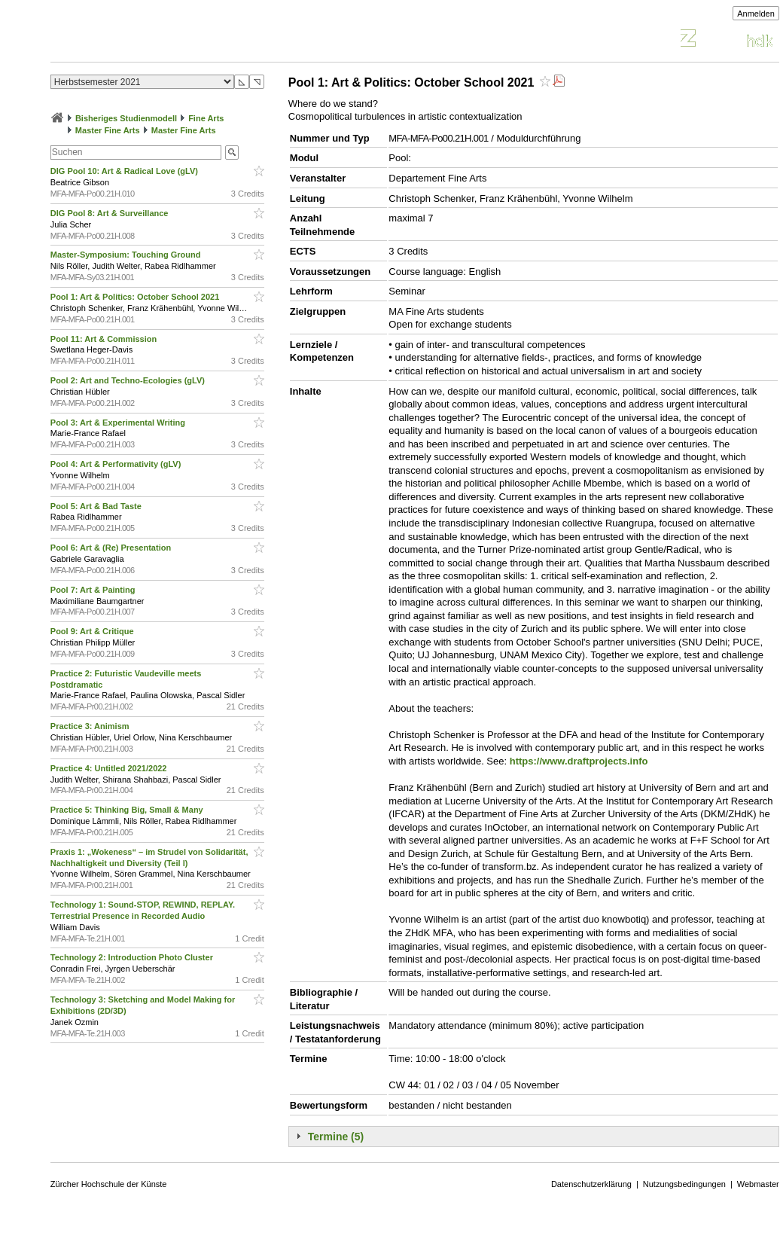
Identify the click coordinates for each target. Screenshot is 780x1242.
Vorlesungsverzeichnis (161, 40)
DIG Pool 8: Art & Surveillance (110, 213)
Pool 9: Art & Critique (93, 631)
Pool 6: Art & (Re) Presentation (111, 547)
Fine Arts (206, 118)
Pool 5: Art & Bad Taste (97, 506)
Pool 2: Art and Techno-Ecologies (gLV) (128, 380)
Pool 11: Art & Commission (104, 338)
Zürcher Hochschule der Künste (108, 1184)
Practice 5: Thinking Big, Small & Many (128, 809)
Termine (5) (336, 1137)
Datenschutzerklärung (591, 1184)
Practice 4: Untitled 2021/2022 (109, 768)
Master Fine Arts (107, 130)
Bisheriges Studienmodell (126, 118)
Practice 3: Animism (91, 726)
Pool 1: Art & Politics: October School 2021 (136, 296)
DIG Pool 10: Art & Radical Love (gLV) (125, 170)
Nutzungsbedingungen (684, 1184)
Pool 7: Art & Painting (94, 589)
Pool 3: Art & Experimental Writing (118, 422)
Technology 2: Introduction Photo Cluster (132, 957)
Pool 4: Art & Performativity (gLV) (117, 463)
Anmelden (756, 13)
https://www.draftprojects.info (579, 761)
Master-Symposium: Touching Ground (126, 254)
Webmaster (758, 1184)
